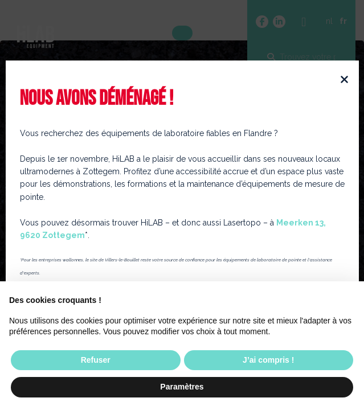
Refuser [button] (96, 359)
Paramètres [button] (181, 386)
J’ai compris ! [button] (268, 359)
